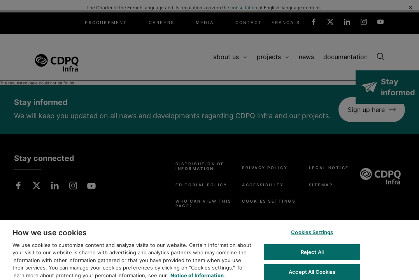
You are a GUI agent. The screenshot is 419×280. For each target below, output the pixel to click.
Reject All (312, 255)
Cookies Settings (312, 236)
